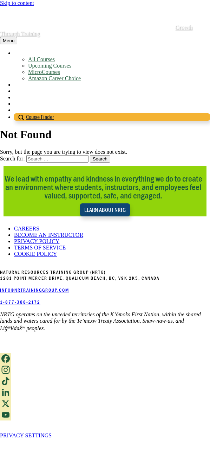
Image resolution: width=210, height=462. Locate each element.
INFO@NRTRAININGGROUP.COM (34, 290)
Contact (23, 104)
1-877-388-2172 (20, 302)
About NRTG (29, 85)
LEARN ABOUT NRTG (105, 210)
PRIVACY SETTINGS (26, 435)
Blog (19, 91)
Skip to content (17, 3)
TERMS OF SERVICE (40, 248)
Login (20, 110)
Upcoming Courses (49, 66)
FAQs (20, 97)
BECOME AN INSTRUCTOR (48, 235)
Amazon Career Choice (54, 78)
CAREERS (26, 229)
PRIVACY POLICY (36, 241)
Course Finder (40, 117)
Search (100, 159)
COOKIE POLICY (35, 254)
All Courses (41, 59)
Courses (23, 53)
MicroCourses (44, 72)
